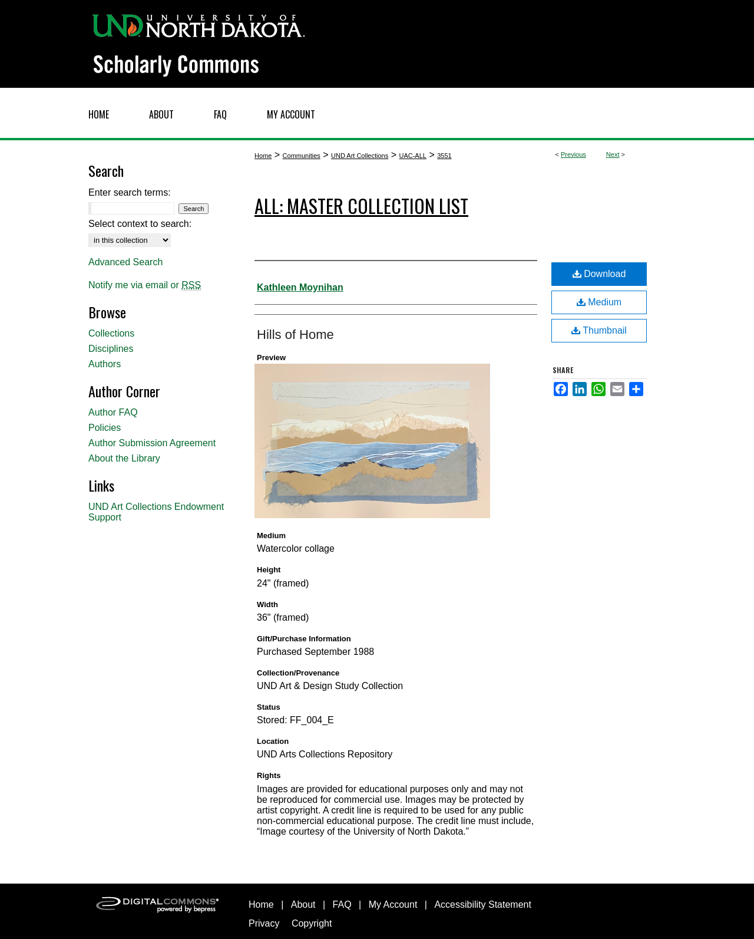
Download (599, 274)
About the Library (124, 458)
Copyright (312, 923)
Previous (573, 154)
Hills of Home (295, 334)
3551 (444, 155)
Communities (301, 155)
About (303, 905)
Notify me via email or (144, 285)
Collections (111, 333)
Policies (104, 428)
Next (613, 154)
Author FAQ (113, 412)
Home (263, 155)
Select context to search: (139, 224)
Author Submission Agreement (152, 443)
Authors (104, 364)
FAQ (342, 905)
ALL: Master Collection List (361, 205)
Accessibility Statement (482, 905)
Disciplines (110, 349)
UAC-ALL (412, 155)
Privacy (264, 923)
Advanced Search (125, 262)
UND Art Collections (359, 155)
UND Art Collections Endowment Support (156, 512)
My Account (393, 905)
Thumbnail (599, 330)
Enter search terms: (129, 192)
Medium (599, 302)
